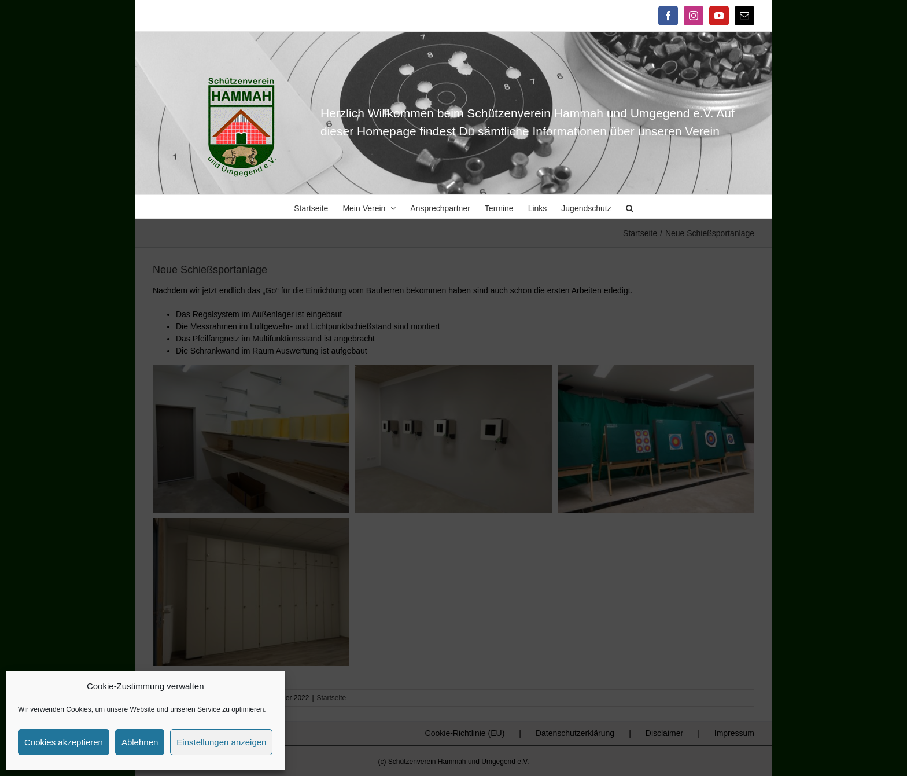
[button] (629, 206)
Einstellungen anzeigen (221, 742)
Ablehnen (139, 742)
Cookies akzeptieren (63, 742)
